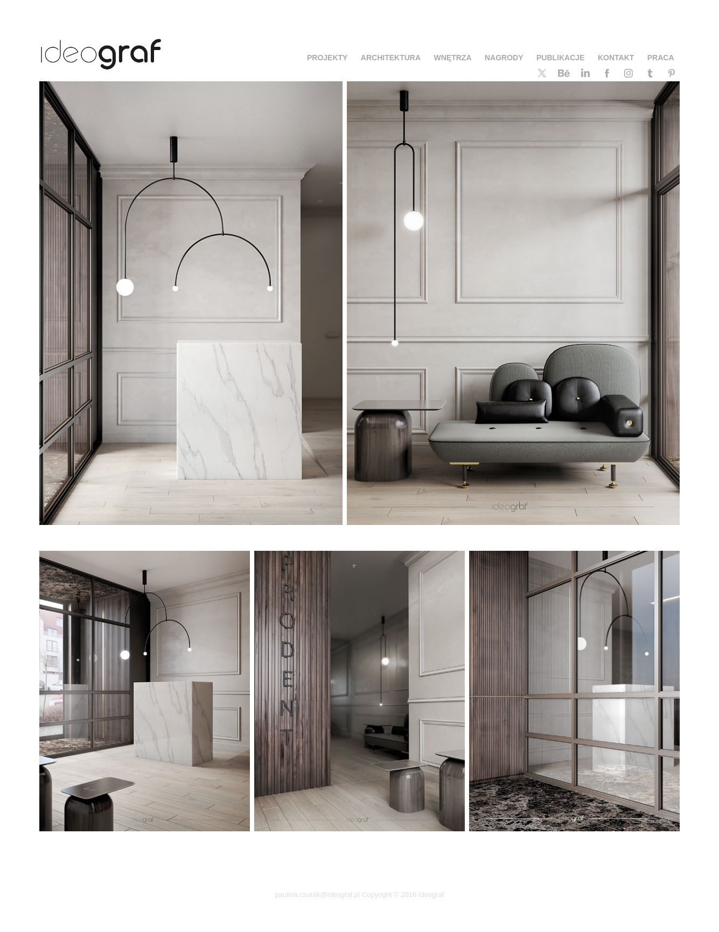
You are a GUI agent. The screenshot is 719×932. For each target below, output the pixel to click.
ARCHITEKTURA (391, 57)
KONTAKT (616, 57)
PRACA (660, 57)
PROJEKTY (327, 57)
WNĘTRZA (453, 57)
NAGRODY (504, 57)
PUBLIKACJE (560, 57)
